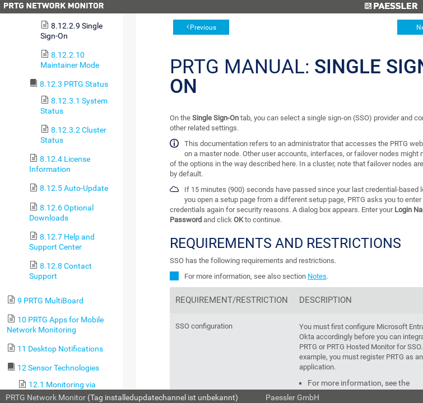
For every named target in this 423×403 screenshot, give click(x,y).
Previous (203, 27)
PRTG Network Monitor (46, 397)
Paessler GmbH (292, 397)
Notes (317, 276)
